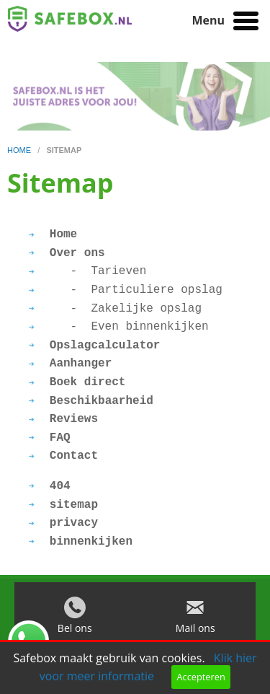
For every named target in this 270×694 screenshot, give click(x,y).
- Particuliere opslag (125, 290)
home (20, 150)
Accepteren (200, 676)
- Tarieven (87, 271)
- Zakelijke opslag (115, 309)
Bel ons (75, 631)
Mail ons (195, 631)
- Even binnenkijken (119, 327)
